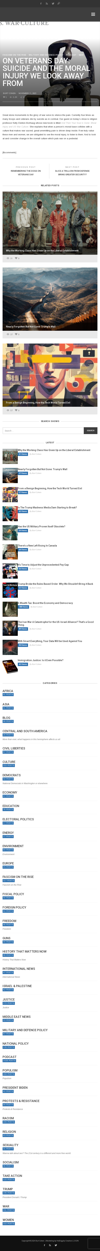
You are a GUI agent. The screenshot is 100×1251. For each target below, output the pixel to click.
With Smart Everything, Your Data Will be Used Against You (50, 641)
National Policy (16, 1043)
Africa (8, 691)
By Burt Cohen (35, 454)
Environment (13, 846)
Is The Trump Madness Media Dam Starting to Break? (47, 507)
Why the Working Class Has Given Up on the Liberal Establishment (54, 450)
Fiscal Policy (13, 894)
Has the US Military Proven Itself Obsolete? (41, 526)
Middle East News (17, 1016)
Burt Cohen (9, 93)
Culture (9, 762)
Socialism (11, 1162)
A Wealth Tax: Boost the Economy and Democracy (45, 603)
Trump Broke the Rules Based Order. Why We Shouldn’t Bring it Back (55, 584)
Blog (6, 718)
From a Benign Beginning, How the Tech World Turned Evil (50, 488)
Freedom (9, 921)
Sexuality (10, 1145)
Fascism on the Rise (14, 55)
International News (19, 968)
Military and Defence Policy (46, 55)
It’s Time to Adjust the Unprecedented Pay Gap (43, 564)
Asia (6, 704)
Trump (8, 1189)
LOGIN (76, 1241)
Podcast (71, 55)
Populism (10, 1070)
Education (11, 806)
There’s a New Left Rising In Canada (37, 545)
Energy (8, 833)
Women (8, 1220)
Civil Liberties (14, 748)
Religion (9, 1131)
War (81, 55)
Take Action (12, 1176)
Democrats (12, 775)
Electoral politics (18, 819)
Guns (6, 938)
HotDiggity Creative (64, 1241)
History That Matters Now (24, 951)
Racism (8, 1118)
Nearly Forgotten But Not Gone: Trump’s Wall (42, 469)
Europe (8, 863)
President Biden (15, 1087)
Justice (9, 999)
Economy (10, 792)
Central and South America (25, 731)
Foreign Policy (14, 907)
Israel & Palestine (17, 986)
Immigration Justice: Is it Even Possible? (40, 660)
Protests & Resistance (21, 1101)
